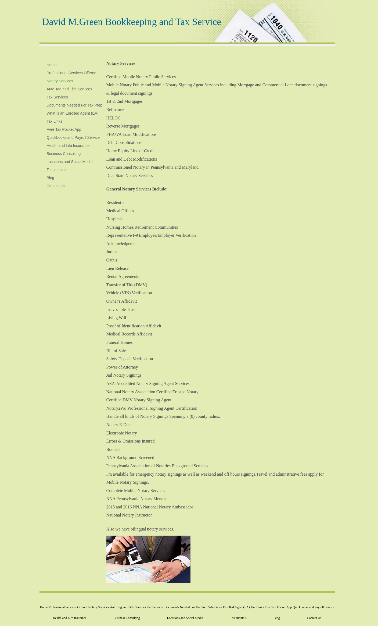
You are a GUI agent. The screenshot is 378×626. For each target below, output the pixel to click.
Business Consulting (64, 153)
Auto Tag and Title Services (69, 89)
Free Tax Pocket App (64, 129)
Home (52, 65)
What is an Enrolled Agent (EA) (73, 113)
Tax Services (57, 97)
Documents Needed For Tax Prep (75, 105)
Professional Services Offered (71, 73)
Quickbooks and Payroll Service (73, 137)
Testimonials (57, 170)
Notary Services (60, 81)
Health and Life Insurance (68, 145)
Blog (50, 178)
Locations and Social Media (70, 162)
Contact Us (56, 186)
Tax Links (54, 121)
